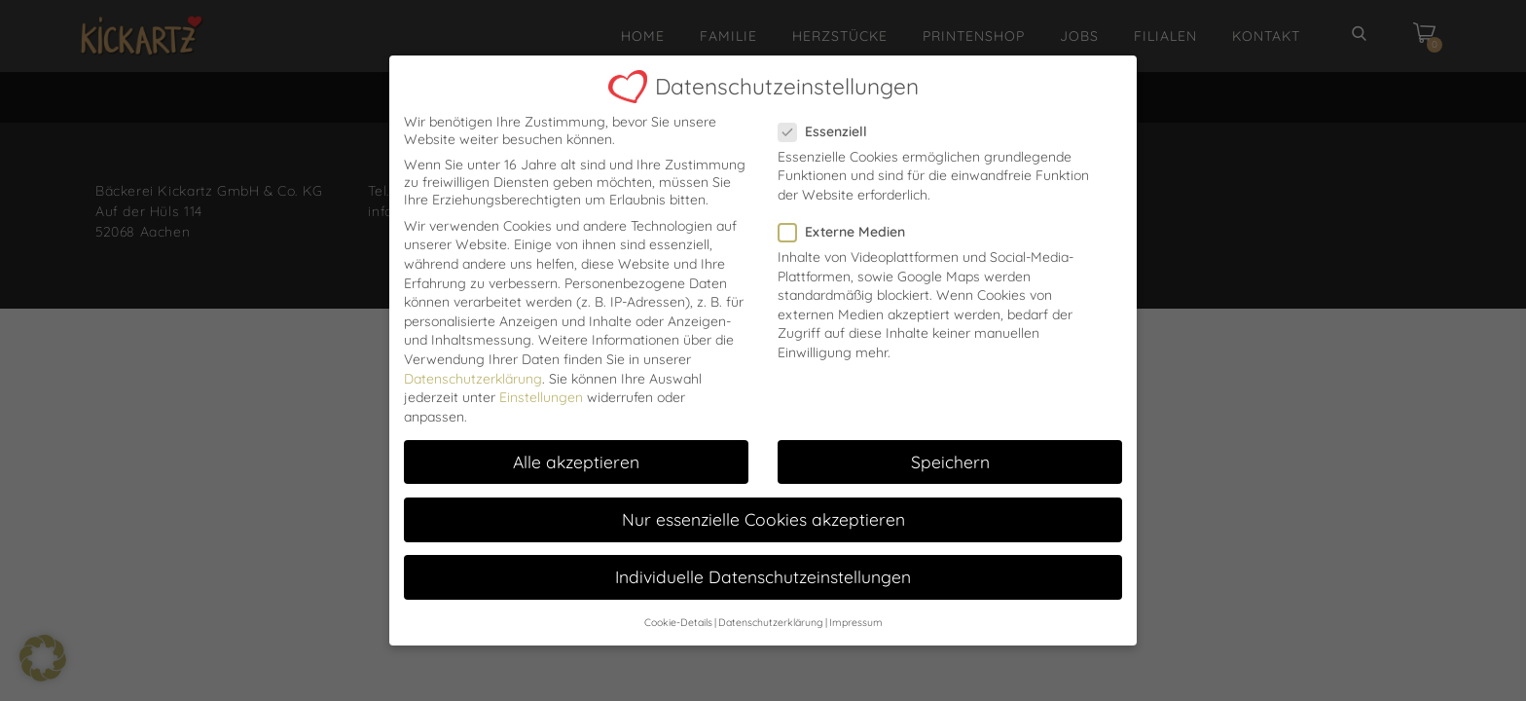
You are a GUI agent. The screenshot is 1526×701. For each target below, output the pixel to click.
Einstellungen (541, 385)
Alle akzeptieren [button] (576, 449)
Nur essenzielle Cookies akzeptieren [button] (763, 507)
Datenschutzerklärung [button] (770, 610)
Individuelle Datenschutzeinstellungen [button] (763, 564)
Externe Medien (848, 220)
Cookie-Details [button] (678, 610)
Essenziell (829, 119)
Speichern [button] (950, 449)
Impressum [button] (856, 610)
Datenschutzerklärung (473, 366)
